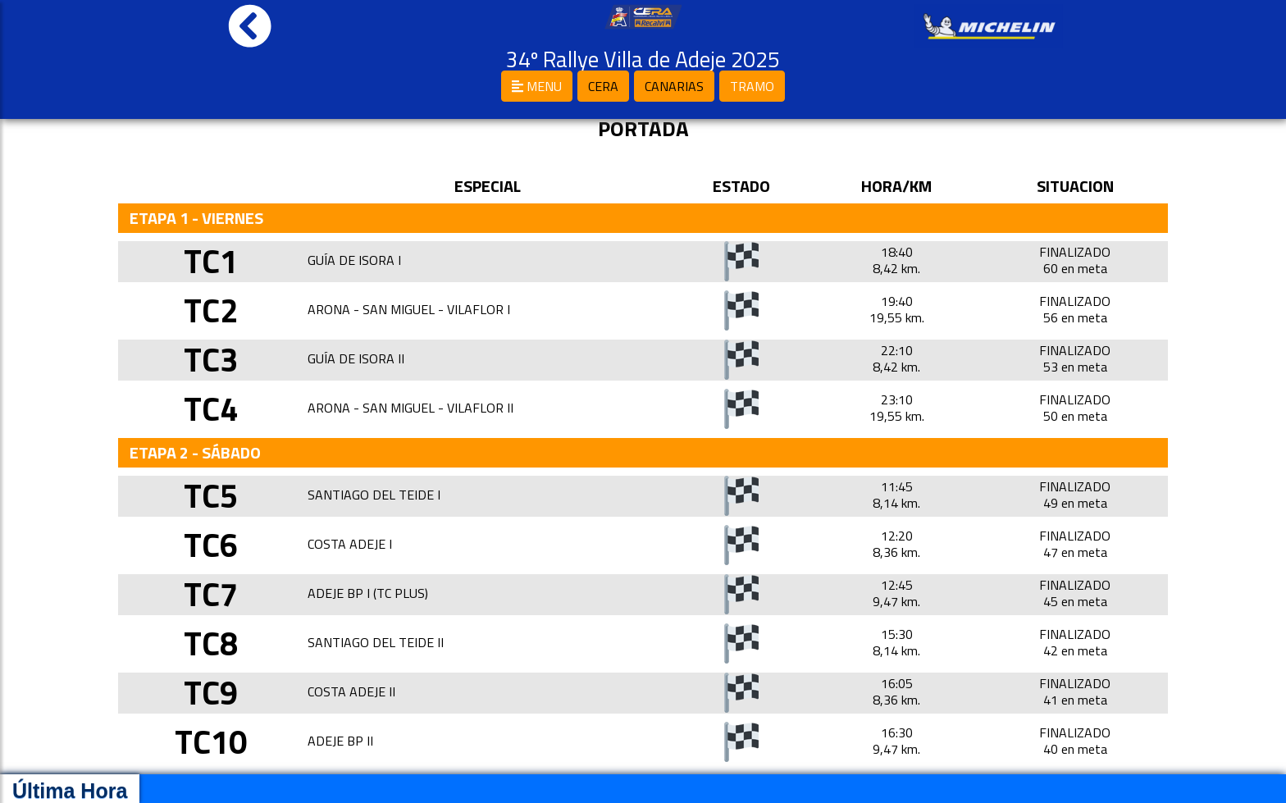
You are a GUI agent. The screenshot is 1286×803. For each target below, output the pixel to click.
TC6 (211, 545)
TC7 (211, 594)
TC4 (211, 409)
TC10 (211, 742)
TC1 (211, 261)
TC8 (211, 643)
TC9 (211, 693)
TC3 (211, 360)
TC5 (211, 496)
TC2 (211, 310)
